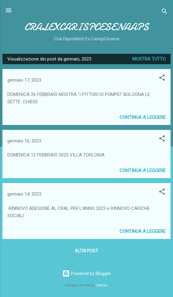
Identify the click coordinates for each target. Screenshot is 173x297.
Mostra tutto (149, 59)
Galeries (102, 285)
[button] (162, 78)
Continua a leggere (143, 117)
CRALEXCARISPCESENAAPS (86, 27)
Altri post (86, 250)
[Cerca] (164, 12)
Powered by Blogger (86, 273)
